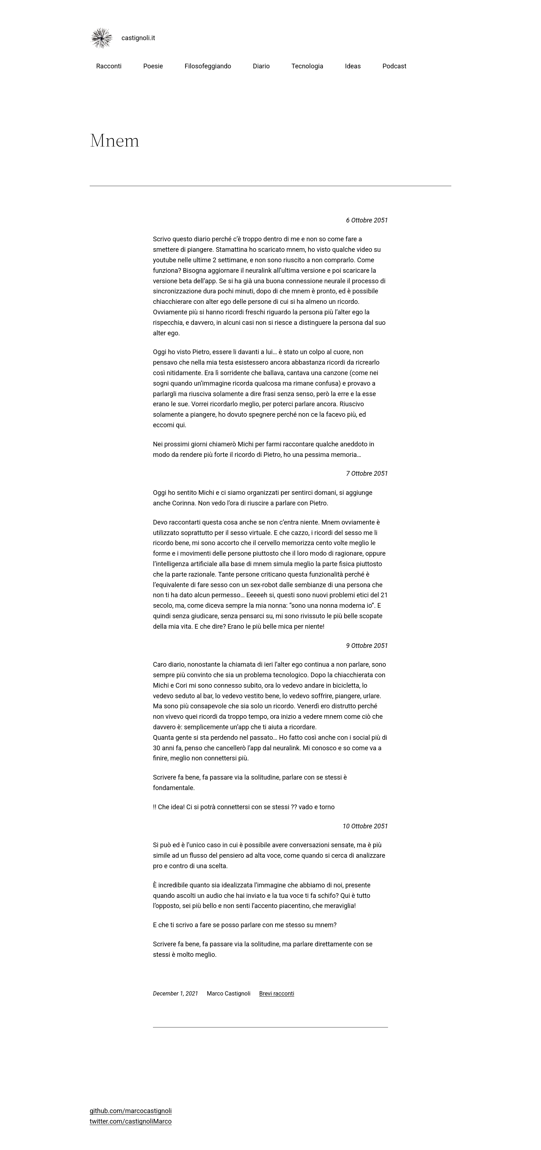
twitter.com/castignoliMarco (131, 1121)
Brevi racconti (276, 993)
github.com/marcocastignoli (131, 1111)
